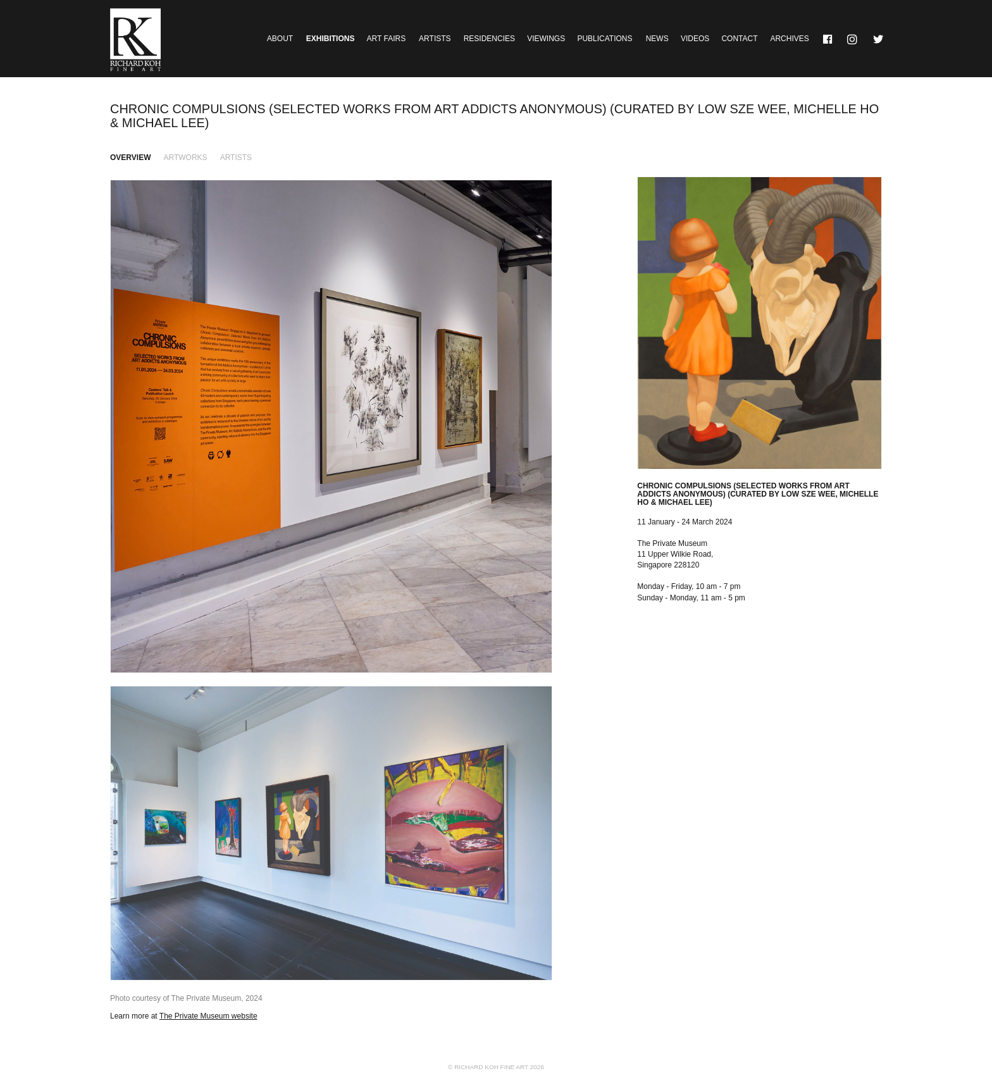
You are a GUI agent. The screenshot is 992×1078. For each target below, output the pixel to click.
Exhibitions (330, 38)
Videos (695, 38)
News (657, 38)
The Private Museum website (208, 1016)
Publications (604, 38)
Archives (789, 38)
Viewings (546, 38)
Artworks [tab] (186, 157)
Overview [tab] (130, 157)
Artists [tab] (236, 157)
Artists (434, 38)
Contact (739, 38)
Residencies (489, 38)
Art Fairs (386, 38)
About (280, 38)
